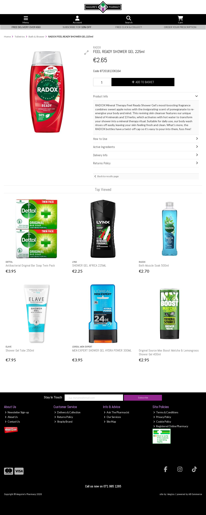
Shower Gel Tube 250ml (20, 350)
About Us (11, 417)
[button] (86, 52)
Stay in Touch (53, 397)
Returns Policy (63, 417)
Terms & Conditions (165, 412)
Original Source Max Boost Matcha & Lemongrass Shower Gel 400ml (169, 352)
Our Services (112, 417)
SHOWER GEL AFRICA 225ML (89, 265)
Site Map (110, 421)
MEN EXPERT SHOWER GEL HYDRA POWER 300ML (102, 350)
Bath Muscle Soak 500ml (154, 265)
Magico (170, 494)
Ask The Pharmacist (116, 412)
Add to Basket (143, 82)
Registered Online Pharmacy (170, 426)
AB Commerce (195, 494)
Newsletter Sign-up (17, 412)
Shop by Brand (63, 421)
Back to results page (108, 176)
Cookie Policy (162, 421)
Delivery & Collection (67, 412)
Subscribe (143, 397)
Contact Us (12, 421)
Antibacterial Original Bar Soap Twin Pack (30, 265)
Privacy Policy (162, 417)
